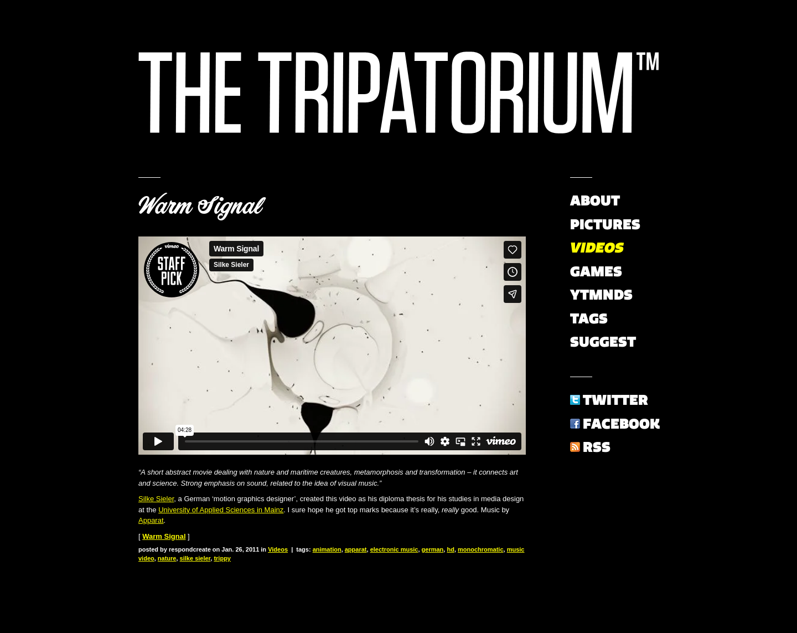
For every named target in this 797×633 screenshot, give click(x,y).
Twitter (615, 400)
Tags (589, 318)
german (433, 549)
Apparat (151, 520)
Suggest (603, 342)
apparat (356, 549)
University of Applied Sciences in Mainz (220, 510)
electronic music (394, 549)
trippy (222, 558)
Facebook (621, 424)
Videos (278, 549)
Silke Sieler (156, 499)
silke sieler (195, 558)
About (595, 200)
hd (450, 549)
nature (167, 558)
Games (596, 271)
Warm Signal (199, 206)
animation (327, 549)
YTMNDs (601, 294)
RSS (596, 447)
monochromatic (481, 549)
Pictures (605, 224)
